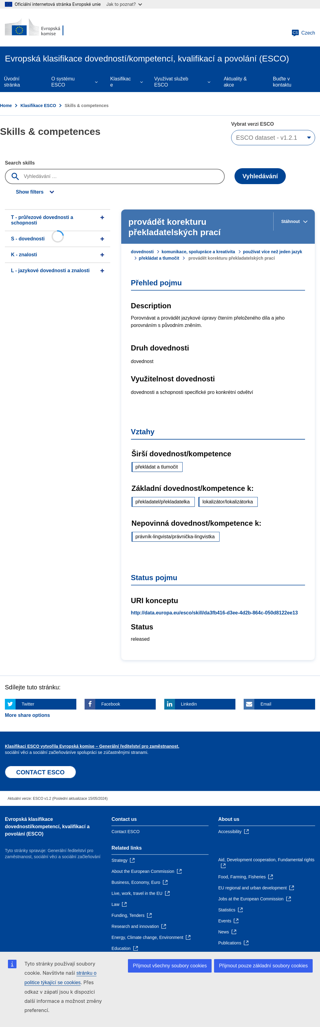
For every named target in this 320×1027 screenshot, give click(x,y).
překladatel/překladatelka (163, 501)
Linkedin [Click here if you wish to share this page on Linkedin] (189, 704)
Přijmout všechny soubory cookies (170, 965)
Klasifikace (120, 81)
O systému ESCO (63, 81)
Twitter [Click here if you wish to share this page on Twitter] (28, 704)
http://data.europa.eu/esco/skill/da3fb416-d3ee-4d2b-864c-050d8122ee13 (214, 612)
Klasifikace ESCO (38, 105)
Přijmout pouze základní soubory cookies (263, 965)
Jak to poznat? (124, 4)
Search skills (20, 162)
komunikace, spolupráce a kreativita (198, 251)
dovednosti (142, 251)
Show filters (30, 192)
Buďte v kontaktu (282, 81)
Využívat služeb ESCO (171, 81)
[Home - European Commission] (42, 27)
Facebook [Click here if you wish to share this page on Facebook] (110, 704)
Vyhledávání (260, 176)
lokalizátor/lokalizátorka (227, 501)
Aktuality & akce (235, 81)
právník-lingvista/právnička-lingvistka (175, 536)
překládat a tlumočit (159, 258)
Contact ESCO (125, 831)
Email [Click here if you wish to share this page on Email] (265, 704)
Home (6, 105)
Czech (303, 33)
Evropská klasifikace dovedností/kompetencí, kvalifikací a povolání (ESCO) (47, 826)
